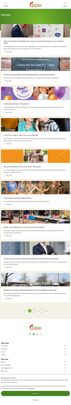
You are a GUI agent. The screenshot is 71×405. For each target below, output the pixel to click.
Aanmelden (4, 349)
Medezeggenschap (6, 368)
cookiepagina (31, 388)
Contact (3, 355)
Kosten (3, 352)
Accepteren (35, 393)
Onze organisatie (6, 365)
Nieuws (3, 362)
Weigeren (35, 400)
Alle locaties (4, 346)
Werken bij (4, 371)
